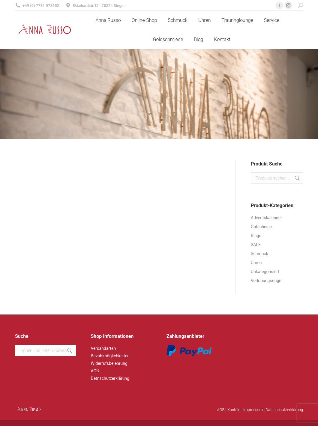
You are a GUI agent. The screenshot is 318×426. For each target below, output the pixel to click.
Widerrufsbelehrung (109, 363)
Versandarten (103, 348)
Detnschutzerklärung (110, 378)
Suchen (297, 178)
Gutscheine (261, 226)
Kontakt (234, 409)
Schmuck (259, 253)
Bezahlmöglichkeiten (110, 355)
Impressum (253, 409)
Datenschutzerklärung (284, 409)
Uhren (256, 262)
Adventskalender (266, 217)
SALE (256, 244)
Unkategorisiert (265, 271)
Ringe (256, 235)
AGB (95, 370)
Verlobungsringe (266, 280)
